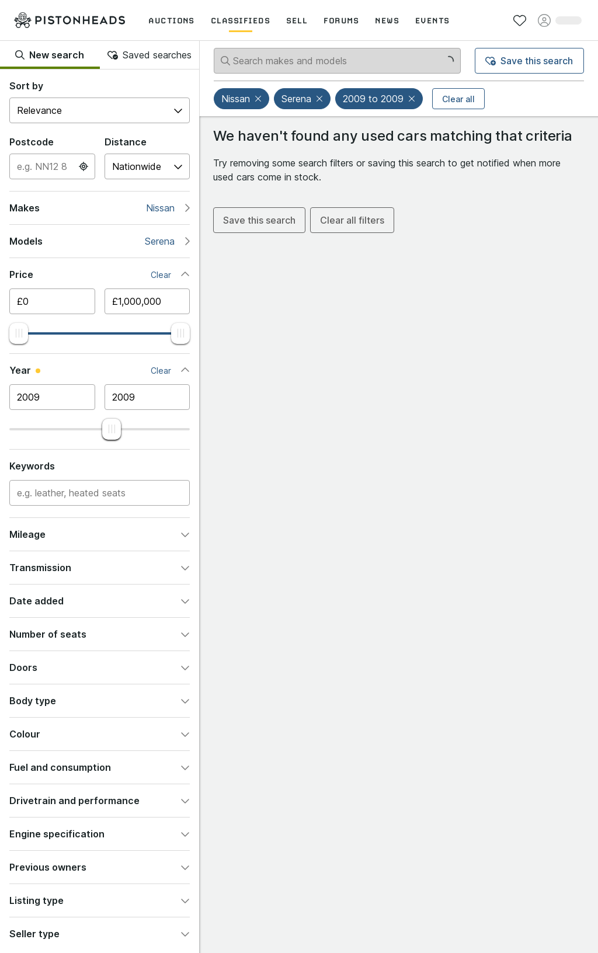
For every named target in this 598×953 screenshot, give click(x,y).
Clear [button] (161, 275)
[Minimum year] (52, 397)
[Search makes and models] (337, 61)
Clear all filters (352, 220)
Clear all (458, 99)
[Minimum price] (52, 301)
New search (49, 55)
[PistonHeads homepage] (69, 20)
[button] (259, 99)
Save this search (529, 61)
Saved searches (149, 55)
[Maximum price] (147, 301)
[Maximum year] (147, 397)
